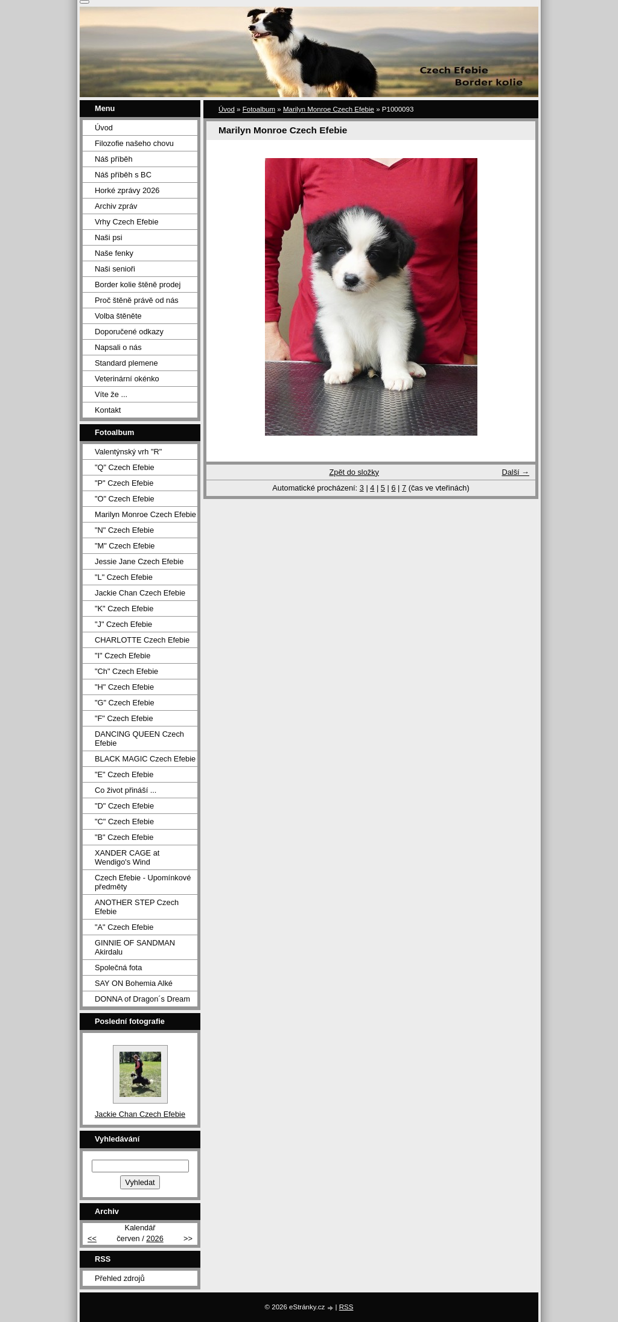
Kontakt (108, 410)
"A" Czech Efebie (124, 927)
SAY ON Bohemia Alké (134, 983)
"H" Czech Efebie (124, 686)
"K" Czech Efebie (124, 608)
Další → (515, 472)
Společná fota (118, 967)
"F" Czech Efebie (124, 718)
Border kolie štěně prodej (137, 284)
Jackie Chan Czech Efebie (140, 592)
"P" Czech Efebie (124, 483)
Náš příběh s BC (123, 174)
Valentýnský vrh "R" (128, 451)
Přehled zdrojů (120, 1278)
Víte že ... (111, 394)
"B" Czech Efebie (124, 837)
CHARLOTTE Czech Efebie (142, 639)
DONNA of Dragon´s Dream (142, 998)
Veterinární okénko (127, 378)
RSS (346, 1307)
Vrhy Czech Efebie (127, 221)
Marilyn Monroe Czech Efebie (328, 109)
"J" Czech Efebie (123, 624)
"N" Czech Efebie (124, 530)
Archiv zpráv (116, 206)
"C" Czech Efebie (124, 821)
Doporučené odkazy (129, 331)
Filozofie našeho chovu (134, 143)
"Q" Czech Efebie (124, 467)
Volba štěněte (118, 315)
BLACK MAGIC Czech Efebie (145, 758)
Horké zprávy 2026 (127, 190)
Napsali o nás (118, 347)
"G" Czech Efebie (124, 702)
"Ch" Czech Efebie (126, 671)
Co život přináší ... (125, 790)
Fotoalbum (259, 109)
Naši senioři (115, 268)
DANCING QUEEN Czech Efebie (139, 738)
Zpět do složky (354, 472)
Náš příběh (114, 159)
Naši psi (109, 237)
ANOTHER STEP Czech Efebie (137, 907)
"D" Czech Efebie (124, 805)
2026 (154, 1238)
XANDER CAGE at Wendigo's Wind (127, 857)
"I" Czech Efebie (122, 655)
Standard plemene (126, 362)
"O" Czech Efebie (124, 498)
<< (92, 1238)
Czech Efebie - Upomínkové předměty (143, 882)
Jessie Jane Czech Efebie (139, 561)
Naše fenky (114, 253)
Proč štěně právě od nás (137, 300)
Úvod (226, 109)
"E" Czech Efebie (124, 774)
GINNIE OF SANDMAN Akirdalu (135, 947)
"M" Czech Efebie (124, 545)
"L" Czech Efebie (124, 577)
